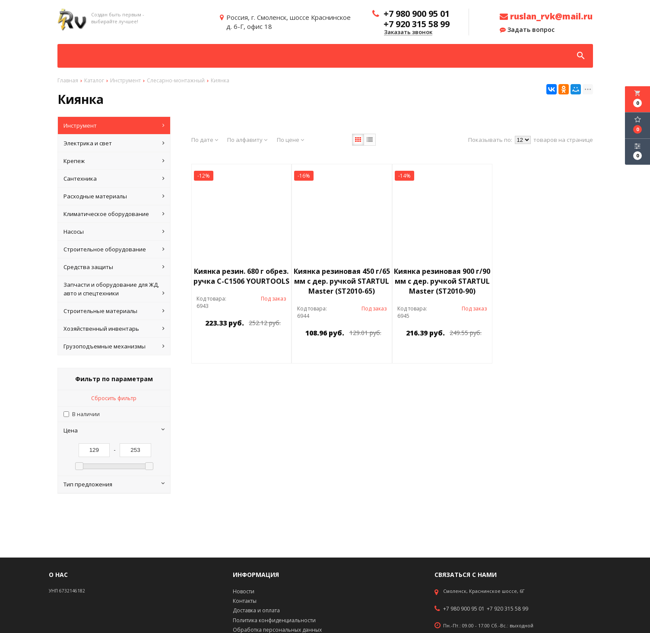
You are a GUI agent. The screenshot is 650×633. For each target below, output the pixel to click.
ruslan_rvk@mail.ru (546, 16)
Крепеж (114, 161)
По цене (290, 140)
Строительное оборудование (114, 249)
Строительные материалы (114, 311)
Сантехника (114, 178)
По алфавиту (247, 140)
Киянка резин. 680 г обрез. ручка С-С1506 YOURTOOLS (241, 276)
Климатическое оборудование (114, 214)
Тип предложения (114, 484)
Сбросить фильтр (113, 398)
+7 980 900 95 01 (464, 608)
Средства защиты (114, 267)
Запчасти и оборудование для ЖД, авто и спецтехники (114, 289)
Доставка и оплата (256, 610)
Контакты (245, 601)
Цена (114, 430)
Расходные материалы (114, 196)
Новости (243, 591)
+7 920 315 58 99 (507, 608)
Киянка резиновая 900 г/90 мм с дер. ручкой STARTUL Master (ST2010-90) (442, 281)
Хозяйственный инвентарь (114, 328)
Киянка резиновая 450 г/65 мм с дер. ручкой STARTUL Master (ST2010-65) (342, 281)
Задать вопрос (527, 30)
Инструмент (114, 125)
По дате (204, 140)
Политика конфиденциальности (274, 620)
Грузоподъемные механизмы (114, 346)
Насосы (114, 231)
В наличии (86, 414)
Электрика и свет (114, 143)
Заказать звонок (408, 32)
